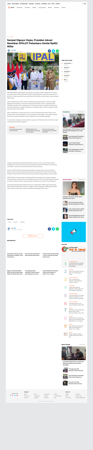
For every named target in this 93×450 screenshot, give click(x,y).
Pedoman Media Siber (80, 397)
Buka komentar (33, 235)
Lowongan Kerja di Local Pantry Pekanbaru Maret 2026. (76, 304)
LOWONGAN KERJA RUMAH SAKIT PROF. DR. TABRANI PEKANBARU (76, 265)
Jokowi (9, 222)
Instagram (13, 396)
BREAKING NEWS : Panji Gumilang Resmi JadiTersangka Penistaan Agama (33, 131)
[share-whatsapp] (57, 51)
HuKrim (55, 394)
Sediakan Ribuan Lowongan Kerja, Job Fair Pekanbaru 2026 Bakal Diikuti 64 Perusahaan (76, 319)
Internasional (24, 3)
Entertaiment (15, 3)
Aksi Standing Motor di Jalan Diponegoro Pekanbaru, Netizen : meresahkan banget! (76, 150)
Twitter (15, 396)
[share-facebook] (49, 51)
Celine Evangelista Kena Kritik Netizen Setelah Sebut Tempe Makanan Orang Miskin (76, 216)
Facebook (10, 396)
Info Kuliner (27, 7)
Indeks (11, 8)
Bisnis (9, 3)
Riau (49, 3)
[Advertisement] (46, 23)
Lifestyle (34, 7)
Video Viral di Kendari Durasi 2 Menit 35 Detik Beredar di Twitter (76, 273)
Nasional (31, 3)
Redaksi (67, 394)
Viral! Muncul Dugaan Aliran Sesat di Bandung (15, 130)
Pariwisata (56, 7)
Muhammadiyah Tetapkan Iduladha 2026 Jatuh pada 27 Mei (76, 335)
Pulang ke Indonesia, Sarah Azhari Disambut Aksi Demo (72, 197)
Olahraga (37, 3)
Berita (25, 394)
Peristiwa (63, 7)
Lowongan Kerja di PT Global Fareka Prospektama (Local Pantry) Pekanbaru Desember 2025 (76, 297)
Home (8, 36)
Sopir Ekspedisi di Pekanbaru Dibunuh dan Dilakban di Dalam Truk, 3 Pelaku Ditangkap (76, 137)
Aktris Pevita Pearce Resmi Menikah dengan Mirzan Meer (76, 203)
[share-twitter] (53, 51)
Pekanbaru (44, 3)
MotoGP (50, 7)
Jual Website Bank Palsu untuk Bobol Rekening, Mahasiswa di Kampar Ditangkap (73, 363)
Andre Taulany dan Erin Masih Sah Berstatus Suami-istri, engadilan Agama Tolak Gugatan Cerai (76, 210)
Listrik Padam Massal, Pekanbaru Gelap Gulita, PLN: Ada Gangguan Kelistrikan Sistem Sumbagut (76, 143)
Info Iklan (78, 394)
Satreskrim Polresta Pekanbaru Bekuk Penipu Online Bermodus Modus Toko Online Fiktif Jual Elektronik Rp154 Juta (76, 311)
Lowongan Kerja (42, 7)
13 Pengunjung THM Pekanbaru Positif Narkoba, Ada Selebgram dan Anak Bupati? (74, 130)
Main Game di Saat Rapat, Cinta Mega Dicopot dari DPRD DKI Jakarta (49, 131)
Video (52, 3)
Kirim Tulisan (68, 397)
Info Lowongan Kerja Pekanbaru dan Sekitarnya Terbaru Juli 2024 (75, 281)
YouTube (17, 396)
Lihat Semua (80, 111)
